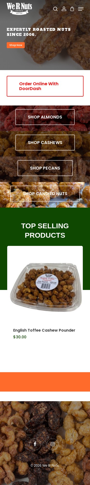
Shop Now (15, 45)
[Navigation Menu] (81, 9)
